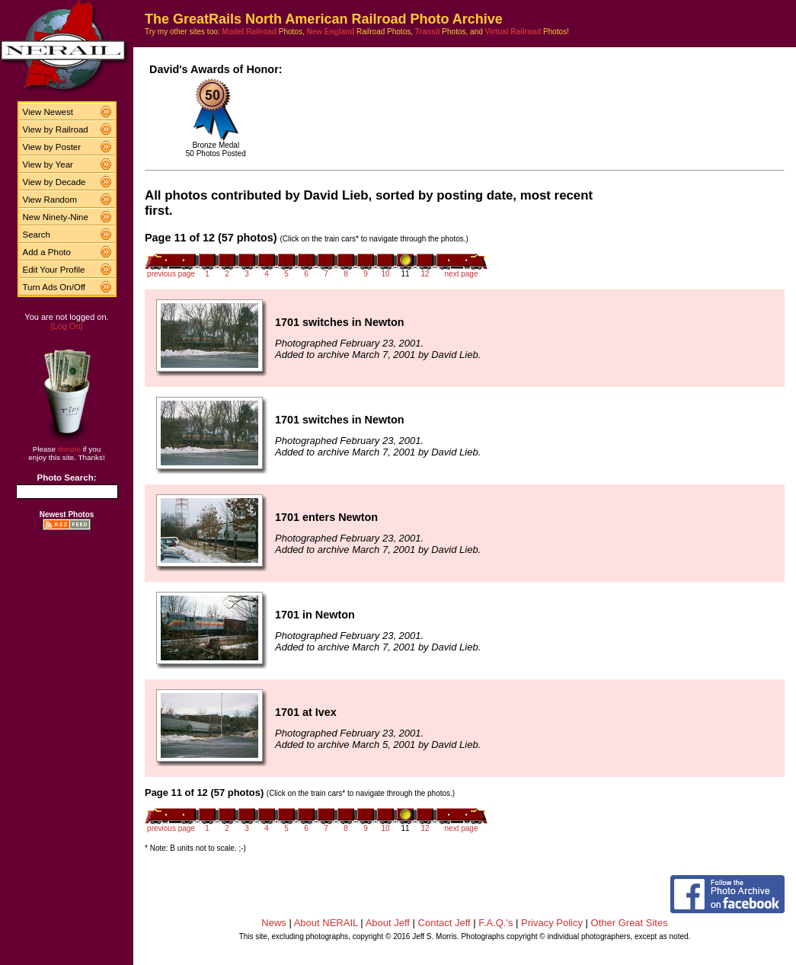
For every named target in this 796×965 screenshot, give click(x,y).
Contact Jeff (444, 922)
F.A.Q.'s (495, 922)
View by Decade (54, 182)
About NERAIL (326, 922)
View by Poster (52, 147)
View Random (50, 199)
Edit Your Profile (54, 269)
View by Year (48, 164)
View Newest (48, 112)
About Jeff (388, 922)
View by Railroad (55, 129)
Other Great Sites (629, 922)
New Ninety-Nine (55, 217)
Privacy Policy (552, 922)
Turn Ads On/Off (54, 287)
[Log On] (66, 326)
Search (37, 234)
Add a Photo (47, 252)
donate (69, 449)
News (273, 922)
